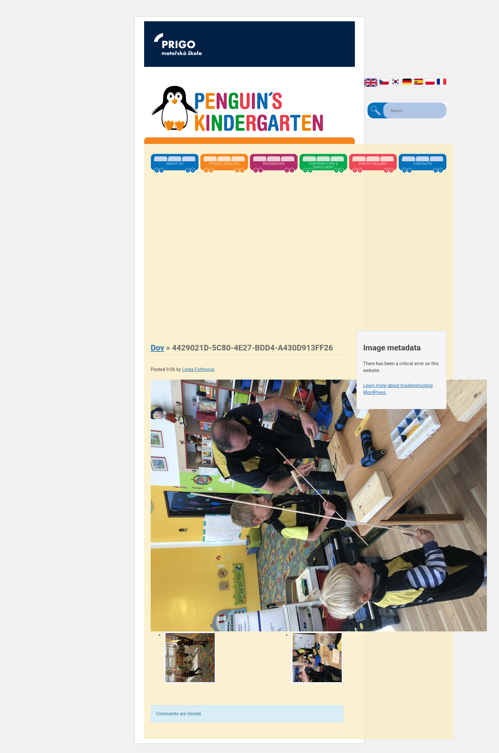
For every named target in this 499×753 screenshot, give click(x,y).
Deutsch (407, 81)
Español (418, 81)
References (274, 164)
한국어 (396, 81)
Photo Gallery (373, 164)
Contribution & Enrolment (323, 165)
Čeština (384, 81)
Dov (157, 347)
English (371, 82)
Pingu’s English (224, 164)
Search (375, 110)
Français (441, 81)
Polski (430, 81)
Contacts (422, 164)
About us (175, 164)
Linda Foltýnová (198, 369)
